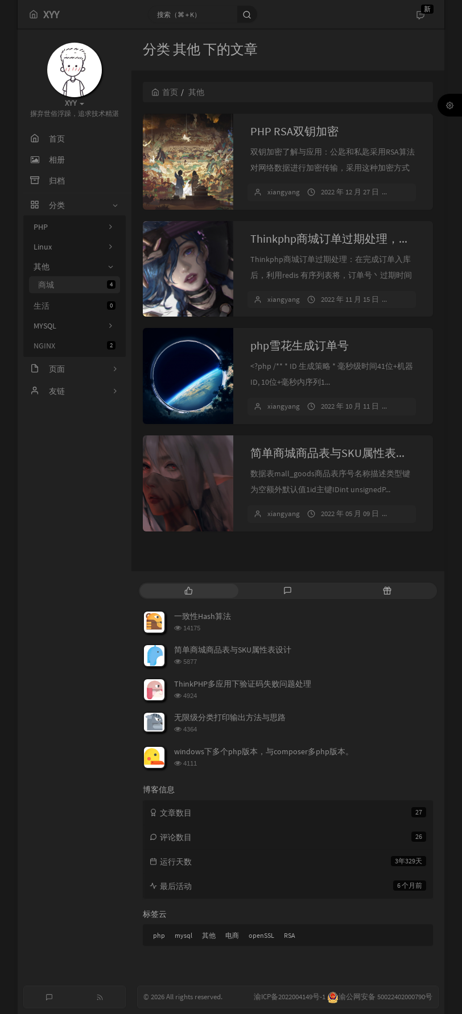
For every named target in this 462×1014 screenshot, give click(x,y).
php (159, 935)
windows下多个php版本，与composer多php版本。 (263, 751)
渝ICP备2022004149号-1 (290, 996)
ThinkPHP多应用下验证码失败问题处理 (242, 684)
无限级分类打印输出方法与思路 (230, 717)
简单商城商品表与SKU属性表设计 (334, 453)
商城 (77, 285)
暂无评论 (413, 192)
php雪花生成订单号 (299, 345)
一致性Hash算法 (202, 616)
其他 (209, 935)
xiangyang (283, 192)
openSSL (261, 935)
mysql (183, 935)
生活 (75, 306)
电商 (232, 935)
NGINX (75, 345)
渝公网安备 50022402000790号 (379, 996)
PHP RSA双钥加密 (294, 131)
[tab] (188, 591)
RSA (289, 935)
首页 (164, 92)
